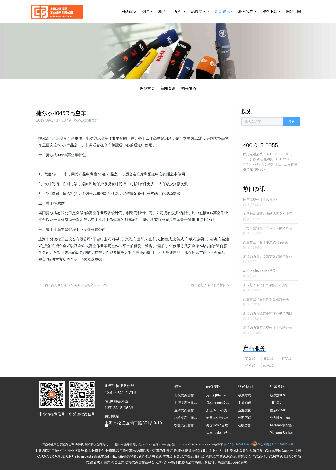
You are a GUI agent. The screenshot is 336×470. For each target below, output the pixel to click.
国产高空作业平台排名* (260, 199)
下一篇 (207, 285)
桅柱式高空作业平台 (250, 366)
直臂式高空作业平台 (286, 359)
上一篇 (72, 285)
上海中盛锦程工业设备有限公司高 (267, 228)
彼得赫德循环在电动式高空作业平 (267, 214)
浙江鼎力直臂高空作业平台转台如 (267, 328)
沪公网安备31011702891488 (276, 444)
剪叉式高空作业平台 (250, 359)
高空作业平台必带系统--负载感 (265, 242)
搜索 (291, 121)
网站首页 (128, 12)
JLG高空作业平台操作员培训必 (265, 285)
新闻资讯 (168, 88)
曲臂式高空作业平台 (268, 359)
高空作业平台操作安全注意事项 (266, 299)
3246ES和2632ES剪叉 (259, 271)
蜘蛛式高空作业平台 (268, 366)
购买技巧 (188, 88)
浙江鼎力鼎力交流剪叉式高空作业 (267, 256)
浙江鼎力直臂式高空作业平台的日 (267, 313)
